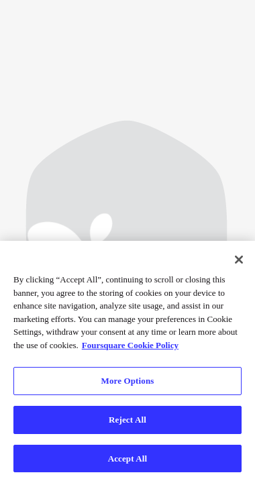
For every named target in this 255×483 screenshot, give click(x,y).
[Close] (239, 260)
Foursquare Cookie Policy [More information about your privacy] (130, 345)
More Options (127, 381)
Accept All (128, 458)
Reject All (127, 420)
